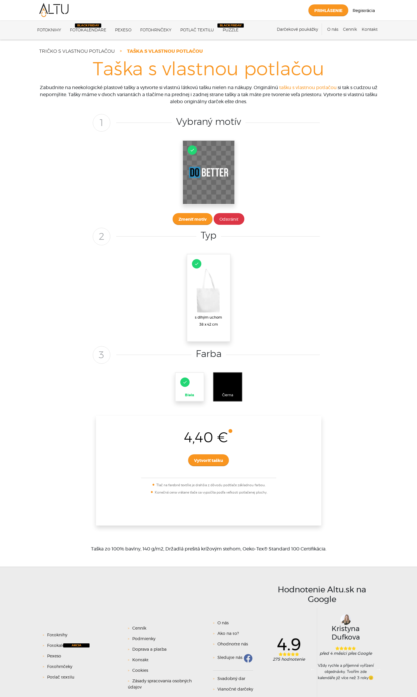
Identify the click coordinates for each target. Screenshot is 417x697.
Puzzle (230, 30)
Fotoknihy (49, 30)
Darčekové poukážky (297, 30)
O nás (332, 30)
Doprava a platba (149, 649)
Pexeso (123, 30)
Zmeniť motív (193, 219)
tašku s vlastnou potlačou (308, 87)
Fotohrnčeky (155, 30)
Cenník (350, 30)
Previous (313, 669)
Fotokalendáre (88, 30)
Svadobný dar (231, 679)
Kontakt (369, 30)
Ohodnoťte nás (232, 644)
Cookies (140, 671)
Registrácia (364, 11)
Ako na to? (228, 634)
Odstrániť (228, 219)
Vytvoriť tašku (208, 461)
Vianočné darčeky (235, 689)
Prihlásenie (328, 11)
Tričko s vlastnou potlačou (77, 51)
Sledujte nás (229, 658)
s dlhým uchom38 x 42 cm (208, 292)
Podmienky (143, 639)
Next (379, 669)
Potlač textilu (197, 30)
